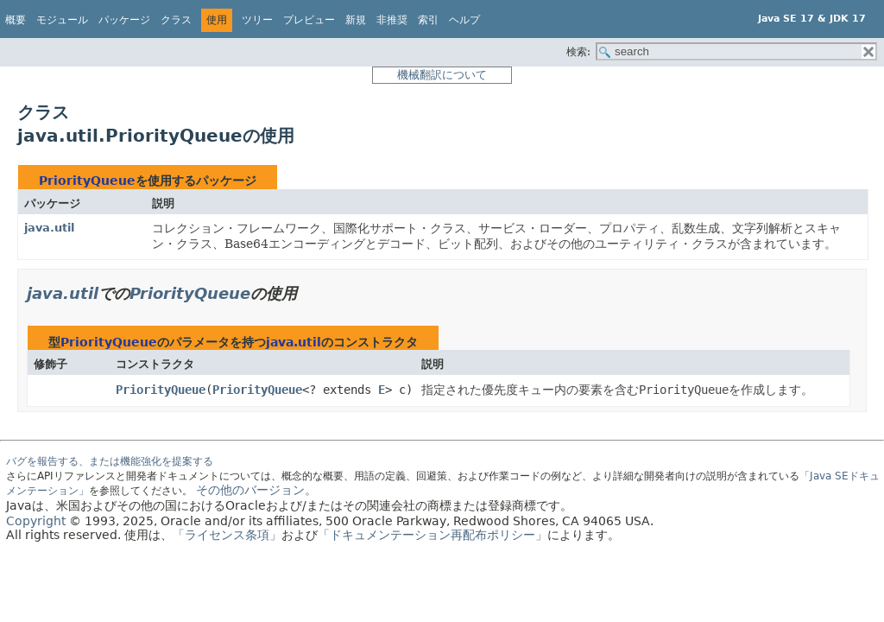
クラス (176, 20)
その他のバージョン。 (256, 490)
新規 (355, 20)
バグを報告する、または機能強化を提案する (109, 461)
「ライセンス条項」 (227, 535)
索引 (428, 20)
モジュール (62, 20)
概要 (15, 20)
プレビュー (309, 20)
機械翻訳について (442, 74)
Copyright (36, 521)
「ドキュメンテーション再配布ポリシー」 (432, 535)
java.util (49, 227)
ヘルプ (464, 20)
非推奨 (391, 20)
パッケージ (124, 20)
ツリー (257, 20)
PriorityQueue (87, 180)
